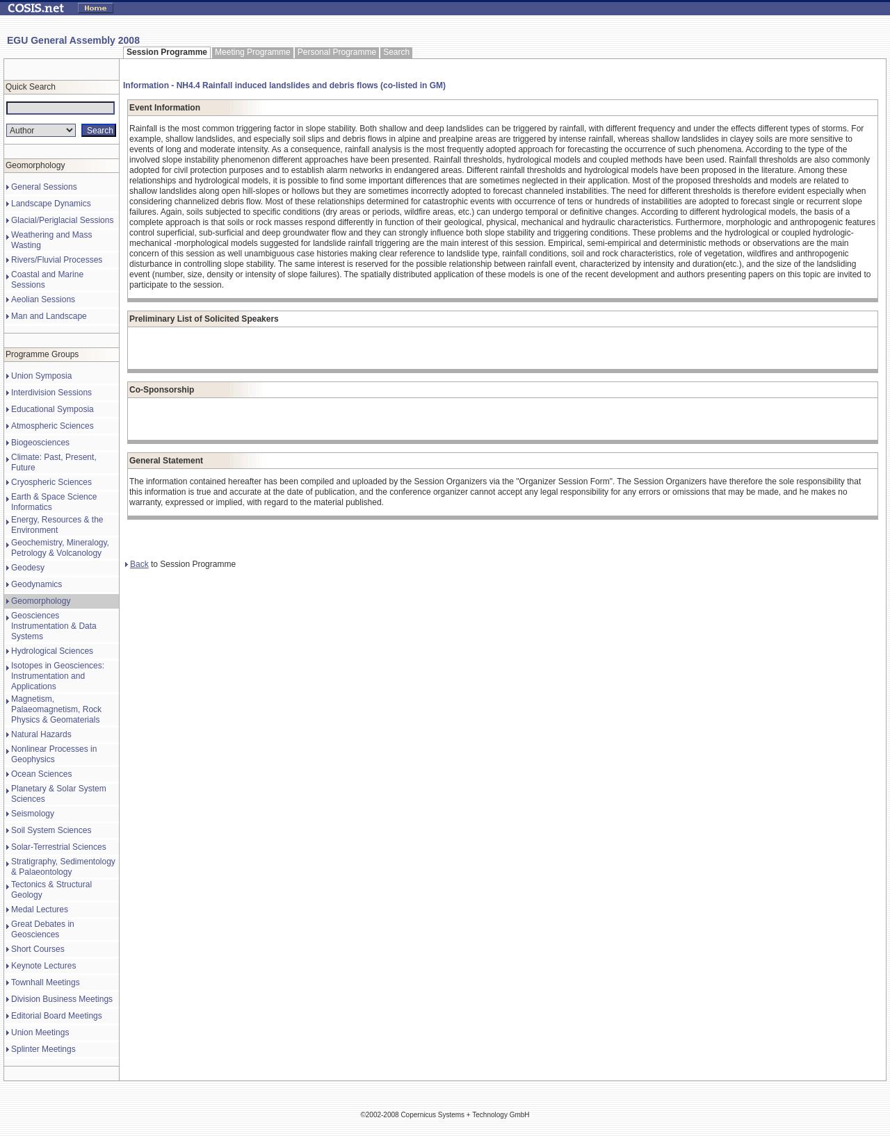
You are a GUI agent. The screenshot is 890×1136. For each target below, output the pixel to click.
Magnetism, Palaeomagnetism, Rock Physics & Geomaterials (56, 709)
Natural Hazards (41, 734)
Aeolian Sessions (43, 299)
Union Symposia (41, 376)
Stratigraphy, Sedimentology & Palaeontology (63, 867)
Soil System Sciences (51, 830)
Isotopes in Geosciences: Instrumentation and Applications (57, 676)
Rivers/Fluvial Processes (56, 260)
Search (396, 52)
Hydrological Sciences (52, 651)
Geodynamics (36, 584)
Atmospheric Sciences (52, 426)
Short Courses (38, 949)
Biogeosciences (40, 442)
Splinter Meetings (43, 1049)
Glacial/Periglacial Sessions (62, 220)
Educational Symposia (52, 409)
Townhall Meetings (45, 982)
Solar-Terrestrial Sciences (58, 847)
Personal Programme (337, 52)
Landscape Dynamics (51, 203)
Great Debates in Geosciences (42, 929)
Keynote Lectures (43, 966)
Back (137, 564)
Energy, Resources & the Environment (57, 525)
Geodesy (27, 568)
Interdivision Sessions (51, 392)
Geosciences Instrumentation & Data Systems (54, 626)
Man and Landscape (49, 316)
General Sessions (44, 187)
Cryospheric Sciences (51, 482)
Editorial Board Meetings (56, 1016)
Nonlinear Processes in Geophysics (54, 754)
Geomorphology (40, 601)
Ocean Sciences (41, 774)
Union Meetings (40, 1032)
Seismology (32, 813)
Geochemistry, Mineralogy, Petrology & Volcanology (60, 548)
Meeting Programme (253, 52)
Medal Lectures (39, 909)
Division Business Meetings (62, 999)
